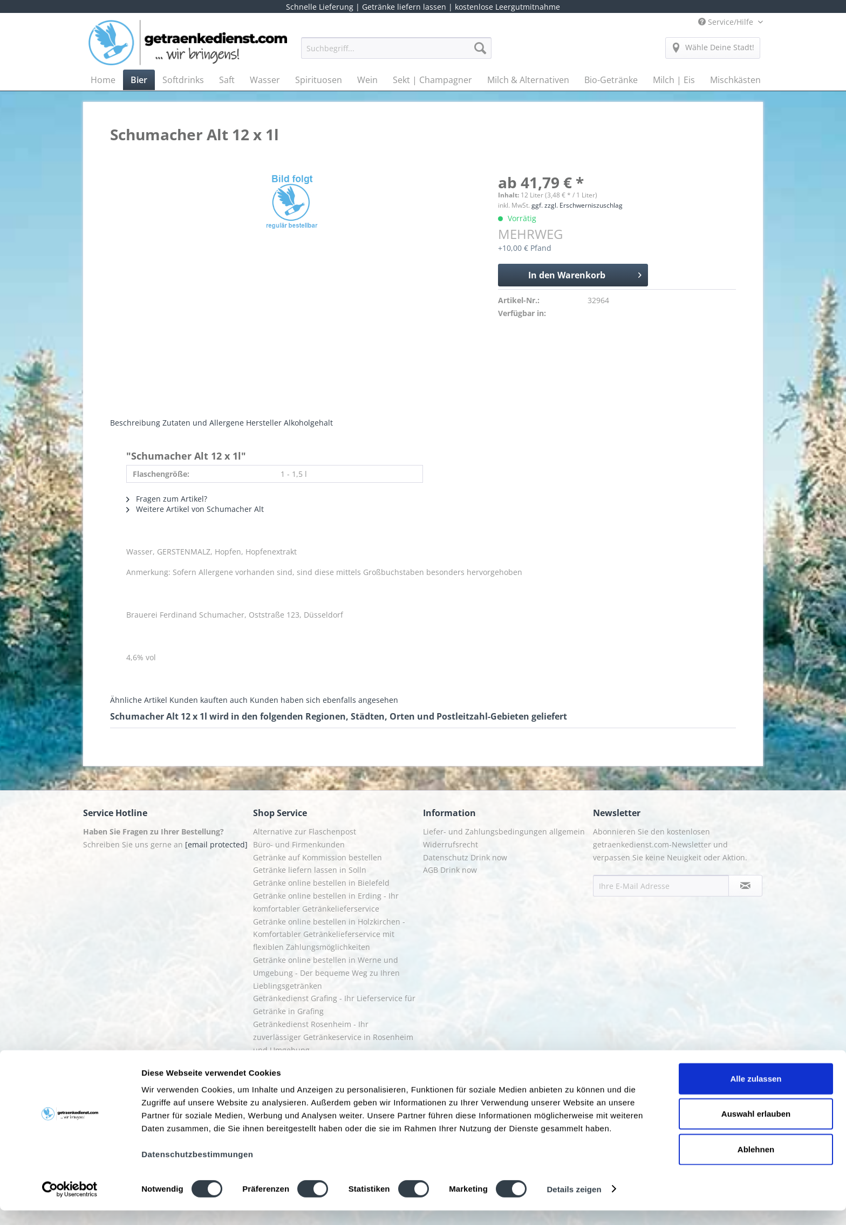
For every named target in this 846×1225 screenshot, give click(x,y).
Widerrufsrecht (450, 844)
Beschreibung (135, 423)
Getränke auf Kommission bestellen (317, 857)
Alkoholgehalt (308, 423)
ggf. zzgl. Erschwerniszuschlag (577, 205)
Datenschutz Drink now (465, 857)
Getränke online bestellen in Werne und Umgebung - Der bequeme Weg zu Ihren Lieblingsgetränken (326, 973)
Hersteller (264, 423)
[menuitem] (396, 53)
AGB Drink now (450, 870)
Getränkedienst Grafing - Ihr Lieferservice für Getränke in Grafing (334, 1004)
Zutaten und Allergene (203, 423)
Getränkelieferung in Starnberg (309, 1062)
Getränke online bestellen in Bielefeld (321, 883)
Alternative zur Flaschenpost (304, 831)
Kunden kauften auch (208, 700)
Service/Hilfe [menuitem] (726, 22)
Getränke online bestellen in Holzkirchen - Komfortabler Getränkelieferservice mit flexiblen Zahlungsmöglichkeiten (329, 934)
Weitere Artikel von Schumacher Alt (195, 509)
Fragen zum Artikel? (166, 499)
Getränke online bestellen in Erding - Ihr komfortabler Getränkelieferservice (326, 902)
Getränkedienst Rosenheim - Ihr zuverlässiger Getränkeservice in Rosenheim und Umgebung (333, 1037)
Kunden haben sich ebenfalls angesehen (324, 700)
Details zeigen (574, 1203)
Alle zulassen (755, 1093)
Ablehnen (756, 1163)
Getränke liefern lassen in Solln (309, 870)
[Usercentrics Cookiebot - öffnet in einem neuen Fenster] (70, 1204)
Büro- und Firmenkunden (299, 844)
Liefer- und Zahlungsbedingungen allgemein (504, 831)
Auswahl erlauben (755, 1128)
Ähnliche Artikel (138, 700)
